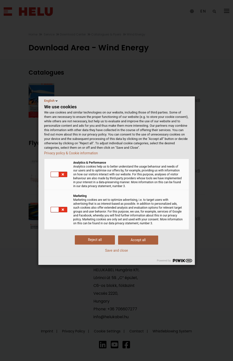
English (51, 101)
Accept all (138, 240)
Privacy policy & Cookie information (71, 153)
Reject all (95, 240)
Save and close (116, 250)
